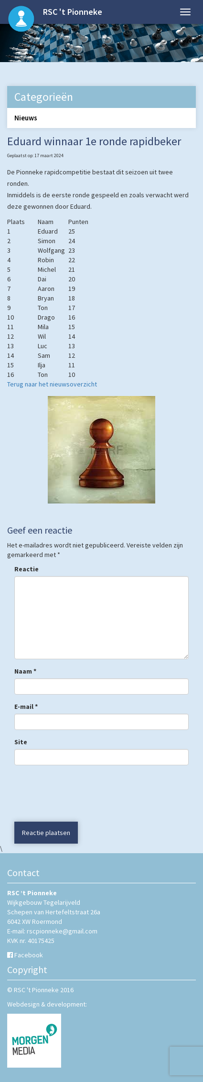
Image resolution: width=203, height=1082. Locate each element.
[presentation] (72, 793)
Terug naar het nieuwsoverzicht (52, 384)
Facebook (28, 955)
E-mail (26, 706)
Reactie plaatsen (46, 832)
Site (20, 742)
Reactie (26, 569)
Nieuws (25, 117)
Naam (25, 671)
